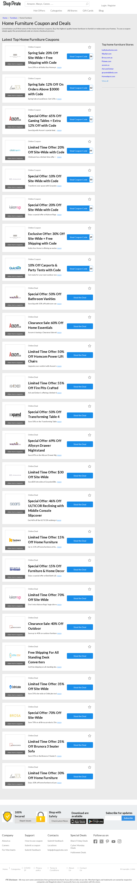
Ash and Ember (108, 69)
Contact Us (83, 869)
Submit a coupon (32, 845)
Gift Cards (88, 10)
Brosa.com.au (107, 58)
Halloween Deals (78, 852)
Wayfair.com (106, 54)
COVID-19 (27, 869)
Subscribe (128, 818)
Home (5, 18)
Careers (5, 845)
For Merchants (9, 850)
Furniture (13, 18)
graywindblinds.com (109, 72)
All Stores (72, 10)
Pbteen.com (106, 61)
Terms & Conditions (54, 869)
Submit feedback (33, 850)
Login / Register (108, 5)
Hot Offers (39, 10)
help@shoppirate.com (57, 850)
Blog (101, 10)
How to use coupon (34, 840)
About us (6, 840)
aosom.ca (105, 65)
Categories (56, 10)
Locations (52, 845)
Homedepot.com (108, 76)
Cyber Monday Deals (77, 846)
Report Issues (25, 821)
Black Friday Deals (79, 840)
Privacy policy (39, 869)
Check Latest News (60, 821)
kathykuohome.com (109, 50)
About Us (71, 869)
